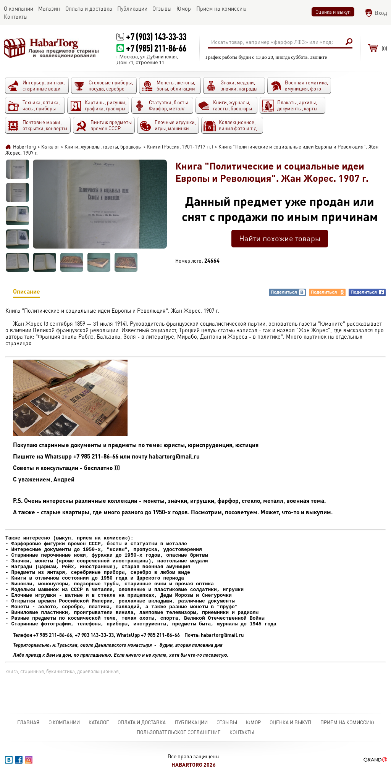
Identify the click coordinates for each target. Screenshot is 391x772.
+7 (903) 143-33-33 (156, 36)
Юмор (253, 722)
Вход (381, 13)
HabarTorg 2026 (193, 764)
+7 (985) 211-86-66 (156, 47)
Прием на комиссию (347, 722)
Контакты (241, 732)
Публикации (191, 722)
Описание (26, 292)
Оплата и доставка (142, 722)
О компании (64, 722)
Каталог (99, 722)
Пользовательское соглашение (179, 732)
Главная (28, 722)
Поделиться (288, 292)
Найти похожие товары (279, 238)
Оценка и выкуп (333, 12)
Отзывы (227, 722)
